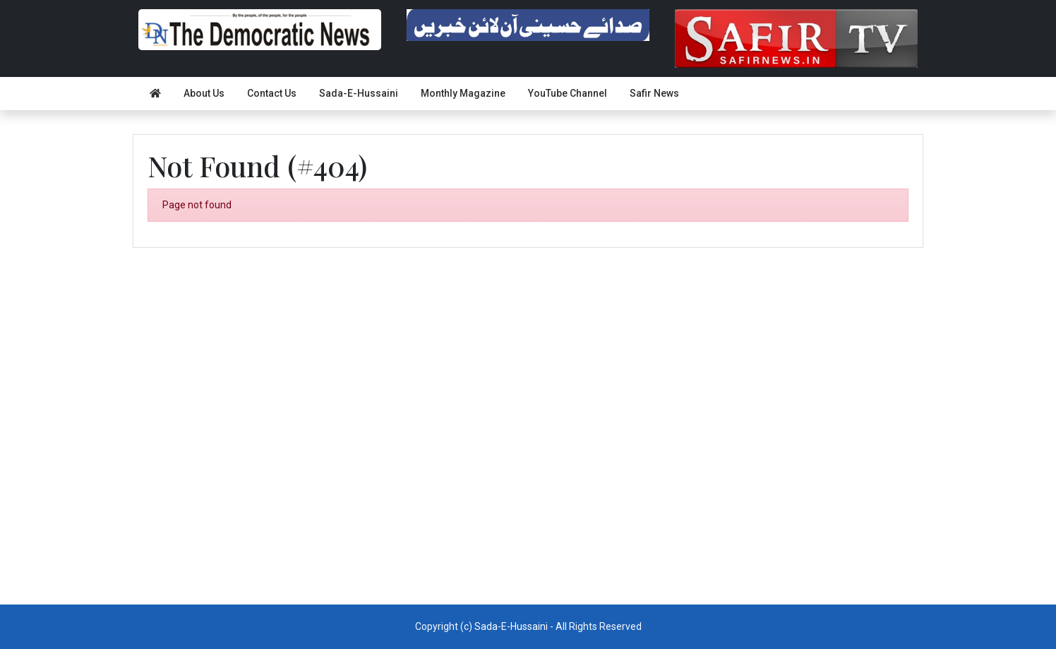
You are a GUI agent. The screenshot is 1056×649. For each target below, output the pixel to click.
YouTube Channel (567, 93)
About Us (204, 93)
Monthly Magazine (463, 93)
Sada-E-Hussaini (358, 93)
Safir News (654, 93)
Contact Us (271, 93)
